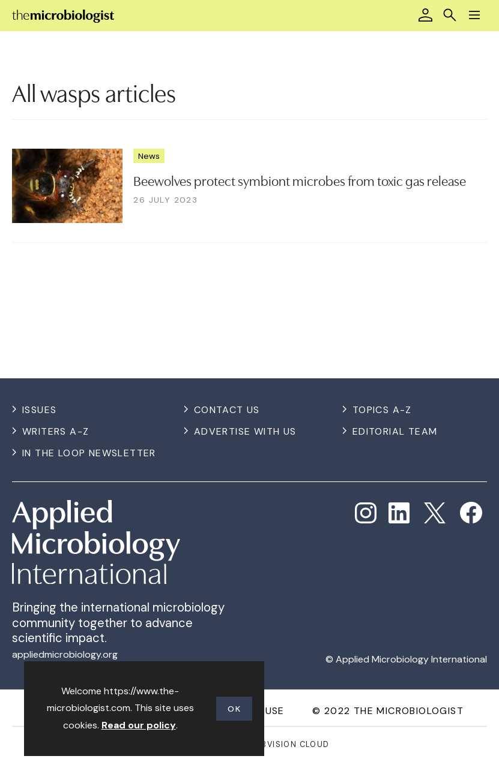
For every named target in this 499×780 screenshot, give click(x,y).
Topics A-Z (382, 409)
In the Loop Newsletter (89, 453)
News (149, 155)
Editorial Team (395, 431)
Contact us (227, 409)
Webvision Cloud (289, 744)
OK (234, 708)
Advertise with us (245, 431)
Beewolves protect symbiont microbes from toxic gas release (299, 179)
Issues (39, 409)
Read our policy (138, 725)
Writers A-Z (55, 431)
